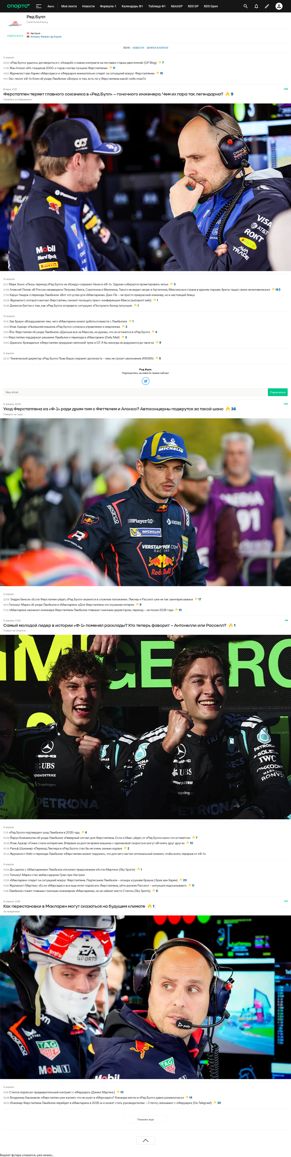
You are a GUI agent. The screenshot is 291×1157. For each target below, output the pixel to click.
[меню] (38, 6)
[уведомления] (256, 6)
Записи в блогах (157, 47)
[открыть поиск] (245, 6)
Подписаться (15, 35)
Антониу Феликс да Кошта (45, 36)
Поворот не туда (12, 414)
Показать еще (145, 1119)
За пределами (11, 911)
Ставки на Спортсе (14, 630)
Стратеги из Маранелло (17, 99)
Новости (138, 47)
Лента (126, 47)
